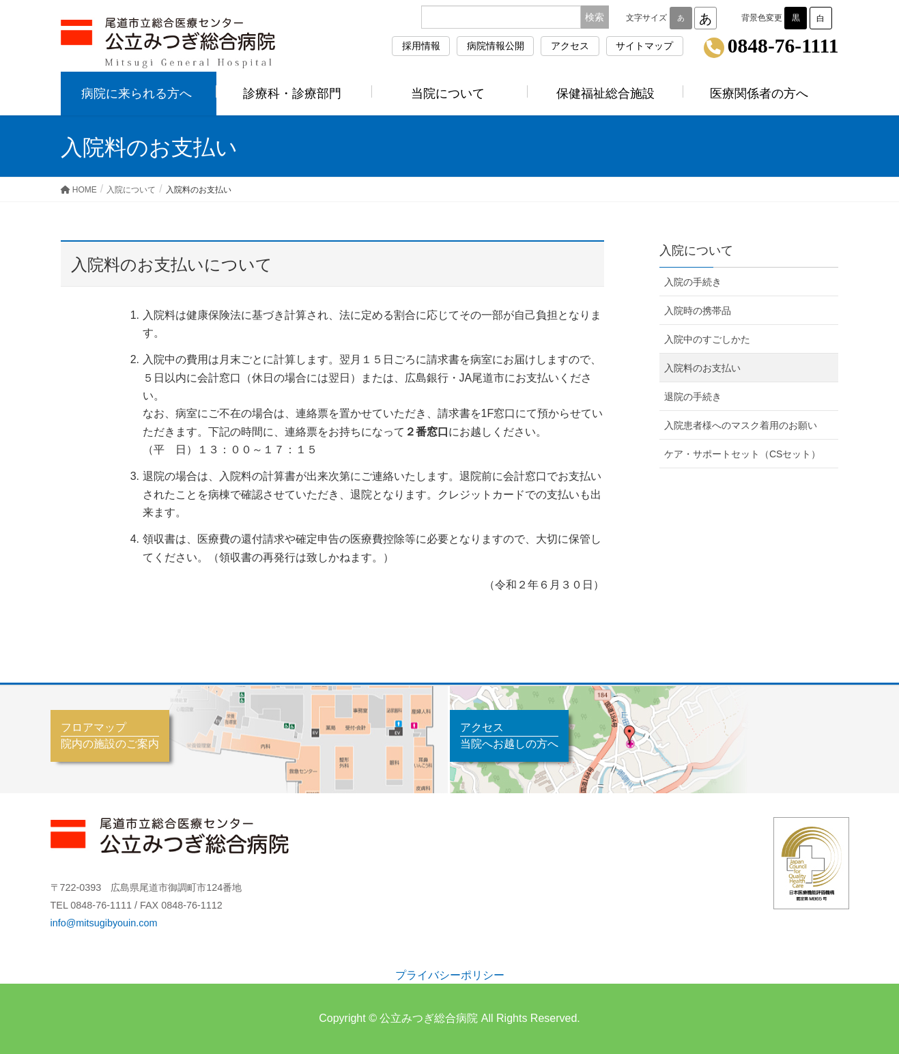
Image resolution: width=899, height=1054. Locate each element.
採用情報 (421, 46)
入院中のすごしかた (707, 339)
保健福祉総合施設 (605, 93)
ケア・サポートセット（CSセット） (742, 453)
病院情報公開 (495, 46)
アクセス (570, 46)
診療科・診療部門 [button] (294, 93)
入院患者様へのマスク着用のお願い (740, 425)
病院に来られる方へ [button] (138, 93)
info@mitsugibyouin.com (104, 922)
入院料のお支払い (702, 367)
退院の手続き (693, 396)
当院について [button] (450, 93)
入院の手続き (693, 281)
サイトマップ (644, 46)
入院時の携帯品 (697, 310)
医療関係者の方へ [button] (761, 93)
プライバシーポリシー (449, 975)
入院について (696, 250)
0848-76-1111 (783, 46)
